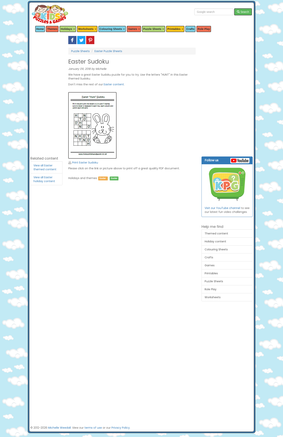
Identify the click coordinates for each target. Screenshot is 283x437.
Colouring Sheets (216, 249)
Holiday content (215, 241)
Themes (52, 29)
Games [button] (134, 29)
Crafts (190, 29)
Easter (102, 178)
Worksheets (213, 297)
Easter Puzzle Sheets (108, 51)
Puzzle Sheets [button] (153, 29)
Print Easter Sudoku (83, 162)
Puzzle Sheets (80, 51)
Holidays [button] (68, 29)
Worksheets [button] (87, 29)
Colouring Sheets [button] (112, 29)
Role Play (204, 29)
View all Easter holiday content (44, 179)
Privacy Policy (120, 428)
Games (210, 265)
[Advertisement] (46, 94)
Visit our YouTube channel (222, 208)
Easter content (114, 84)
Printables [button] (175, 29)
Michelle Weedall (59, 428)
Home (40, 29)
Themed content (216, 233)
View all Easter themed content (44, 167)
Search (243, 11)
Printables (211, 273)
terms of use (93, 428)
